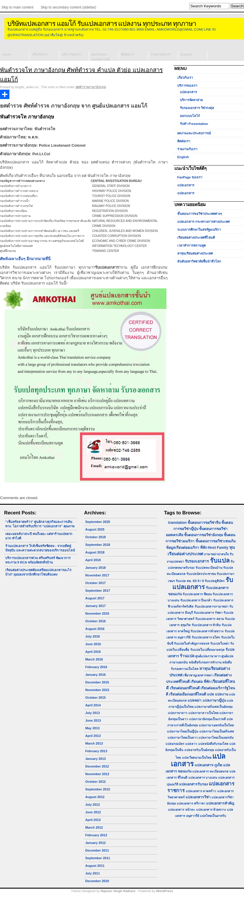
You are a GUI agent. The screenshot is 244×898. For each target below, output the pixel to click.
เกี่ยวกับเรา (40, 54)
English (186, 54)
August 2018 (94, 552)
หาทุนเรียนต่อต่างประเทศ (195, 253)
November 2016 (97, 613)
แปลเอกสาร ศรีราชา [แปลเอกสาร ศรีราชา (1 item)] (191, 803)
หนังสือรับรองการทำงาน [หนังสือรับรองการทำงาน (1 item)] (205, 662)
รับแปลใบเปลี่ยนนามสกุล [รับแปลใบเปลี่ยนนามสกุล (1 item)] (207, 649)
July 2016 (92, 636)
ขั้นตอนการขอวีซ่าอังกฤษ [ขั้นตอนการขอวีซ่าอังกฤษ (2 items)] (203, 535)
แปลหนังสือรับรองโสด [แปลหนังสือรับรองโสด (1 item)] (213, 743)
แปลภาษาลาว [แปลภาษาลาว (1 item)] (177, 713)
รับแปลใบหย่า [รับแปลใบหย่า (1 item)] (219, 643)
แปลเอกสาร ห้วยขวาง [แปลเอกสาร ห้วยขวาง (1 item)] (211, 809)
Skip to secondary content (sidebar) (68, 7)
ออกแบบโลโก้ (190, 116)
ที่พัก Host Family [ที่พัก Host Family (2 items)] (214, 548)
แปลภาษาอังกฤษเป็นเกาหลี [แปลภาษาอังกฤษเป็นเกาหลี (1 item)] (207, 719)
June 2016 (93, 644)
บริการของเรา (72, 54)
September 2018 (97, 544)
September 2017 (97, 590)
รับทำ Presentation (194, 124)
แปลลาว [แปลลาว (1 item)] (191, 743)
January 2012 (95, 843)
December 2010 (97, 881)
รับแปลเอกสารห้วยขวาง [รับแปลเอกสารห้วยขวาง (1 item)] (206, 631)
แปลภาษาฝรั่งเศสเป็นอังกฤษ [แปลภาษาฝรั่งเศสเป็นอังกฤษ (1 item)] (213, 706)
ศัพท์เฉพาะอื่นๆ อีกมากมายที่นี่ (25, 259)
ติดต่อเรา (127, 54)
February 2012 (96, 835)
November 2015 (97, 690)
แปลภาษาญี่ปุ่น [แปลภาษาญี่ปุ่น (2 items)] (214, 700)
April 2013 (93, 736)
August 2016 (94, 629)
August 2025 (94, 529)
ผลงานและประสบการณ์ (100, 57)
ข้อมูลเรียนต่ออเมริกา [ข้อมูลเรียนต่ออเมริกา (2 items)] (182, 548)
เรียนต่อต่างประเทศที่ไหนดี (196, 237)
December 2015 (97, 682)
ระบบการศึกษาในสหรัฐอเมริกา (199, 229)
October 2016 (95, 621)
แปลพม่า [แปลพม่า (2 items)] (194, 700)
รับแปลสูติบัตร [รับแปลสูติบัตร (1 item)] (215, 581)
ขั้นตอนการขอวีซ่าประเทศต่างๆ (199, 213)
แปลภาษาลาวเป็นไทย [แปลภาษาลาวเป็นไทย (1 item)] (203, 713)
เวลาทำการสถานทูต (191, 245)
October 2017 (95, 583)
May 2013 (92, 728)
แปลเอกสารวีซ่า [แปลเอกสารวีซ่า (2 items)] (197, 797)
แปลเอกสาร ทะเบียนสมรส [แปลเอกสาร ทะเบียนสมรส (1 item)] (210, 771)
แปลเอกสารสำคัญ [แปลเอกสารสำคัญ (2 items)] (220, 803)
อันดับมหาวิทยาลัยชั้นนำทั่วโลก (199, 261)
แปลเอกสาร (188, 92)
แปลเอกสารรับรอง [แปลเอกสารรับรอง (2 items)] (193, 784)
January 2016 (95, 674)
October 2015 (95, 697)
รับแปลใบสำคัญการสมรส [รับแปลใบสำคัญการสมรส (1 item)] (191, 643)
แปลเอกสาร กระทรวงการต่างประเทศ (203, 221)
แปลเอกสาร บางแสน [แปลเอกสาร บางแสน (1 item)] (202, 777)
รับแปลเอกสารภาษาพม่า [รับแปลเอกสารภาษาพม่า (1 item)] (211, 606)
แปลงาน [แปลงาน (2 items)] (221, 694)
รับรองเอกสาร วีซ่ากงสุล (197, 108)
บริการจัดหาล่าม (191, 100)
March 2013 (94, 743)
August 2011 (94, 865)
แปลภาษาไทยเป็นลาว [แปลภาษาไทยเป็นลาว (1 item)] (183, 737)
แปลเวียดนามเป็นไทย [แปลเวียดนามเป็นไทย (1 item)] (196, 757)
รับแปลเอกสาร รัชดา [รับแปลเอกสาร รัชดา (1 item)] (208, 612)
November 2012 (97, 774)
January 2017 (95, 606)
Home (6, 54)
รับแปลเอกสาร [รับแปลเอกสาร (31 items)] (202, 583)
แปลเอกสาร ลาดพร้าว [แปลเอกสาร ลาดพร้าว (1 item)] (201, 791)
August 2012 (94, 797)
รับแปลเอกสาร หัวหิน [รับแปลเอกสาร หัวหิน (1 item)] (206, 625)
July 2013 (92, 713)
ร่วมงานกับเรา (161, 54)
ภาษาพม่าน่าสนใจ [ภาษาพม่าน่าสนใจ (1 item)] (216, 554)
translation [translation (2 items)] (177, 523)
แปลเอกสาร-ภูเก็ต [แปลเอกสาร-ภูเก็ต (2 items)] (208, 765)
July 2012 (92, 804)
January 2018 (95, 567)
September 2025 (97, 522)
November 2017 (97, 575)
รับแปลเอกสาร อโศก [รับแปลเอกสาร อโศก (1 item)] (206, 637)
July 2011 (92, 873)
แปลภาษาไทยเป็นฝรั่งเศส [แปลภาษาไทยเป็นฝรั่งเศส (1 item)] (216, 731)
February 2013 (96, 751)
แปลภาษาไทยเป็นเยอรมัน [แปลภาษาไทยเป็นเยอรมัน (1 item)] (215, 737)
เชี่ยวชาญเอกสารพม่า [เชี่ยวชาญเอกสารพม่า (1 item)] (198, 675)
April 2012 (93, 820)
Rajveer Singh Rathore (118, 891)
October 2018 (95, 537)
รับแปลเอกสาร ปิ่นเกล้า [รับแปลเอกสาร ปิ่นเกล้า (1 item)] (196, 600)
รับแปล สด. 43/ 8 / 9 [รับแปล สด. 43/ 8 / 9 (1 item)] (190, 581)
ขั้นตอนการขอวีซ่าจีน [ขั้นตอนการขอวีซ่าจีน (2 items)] (204, 523)
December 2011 (97, 850)
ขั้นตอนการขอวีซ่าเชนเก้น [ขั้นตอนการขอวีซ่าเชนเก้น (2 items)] (215, 541)
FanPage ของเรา (189, 177)
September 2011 (97, 858)
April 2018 (93, 560)
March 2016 (94, 659)
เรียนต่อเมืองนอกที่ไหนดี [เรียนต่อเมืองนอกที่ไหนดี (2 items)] (187, 694)
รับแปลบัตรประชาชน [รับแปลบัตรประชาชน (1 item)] (201, 574)
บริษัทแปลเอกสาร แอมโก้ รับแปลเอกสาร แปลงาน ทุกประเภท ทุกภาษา (101, 23)
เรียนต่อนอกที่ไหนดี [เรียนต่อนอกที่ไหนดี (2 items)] (185, 688)
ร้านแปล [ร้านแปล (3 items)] (187, 656)
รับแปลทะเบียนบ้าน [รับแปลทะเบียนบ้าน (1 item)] (208, 567)
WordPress (164, 891)
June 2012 (93, 812)
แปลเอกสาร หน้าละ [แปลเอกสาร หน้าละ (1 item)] (181, 809)
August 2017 (94, 598)
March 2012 (94, 827)
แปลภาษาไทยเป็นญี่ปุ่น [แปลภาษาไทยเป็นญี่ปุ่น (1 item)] (182, 731)
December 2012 (97, 766)
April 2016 (93, 651)
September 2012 (97, 789)
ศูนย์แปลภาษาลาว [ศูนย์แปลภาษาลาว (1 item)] (207, 656)
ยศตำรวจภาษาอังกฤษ (91, 87)
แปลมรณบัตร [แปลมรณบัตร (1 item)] (175, 743)
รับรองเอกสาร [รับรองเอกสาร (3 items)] (197, 561)
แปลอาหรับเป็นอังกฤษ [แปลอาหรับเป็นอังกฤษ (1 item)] (199, 750)
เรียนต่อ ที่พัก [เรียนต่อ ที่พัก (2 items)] (200, 682)
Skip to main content (17, 7)
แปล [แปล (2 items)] (210, 694)
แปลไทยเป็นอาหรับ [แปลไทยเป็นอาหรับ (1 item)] (213, 815)
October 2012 (95, 781)
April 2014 (93, 705)
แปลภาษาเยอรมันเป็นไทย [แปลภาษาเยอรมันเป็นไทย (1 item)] (216, 725)
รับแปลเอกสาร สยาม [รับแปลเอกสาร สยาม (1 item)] (209, 619)
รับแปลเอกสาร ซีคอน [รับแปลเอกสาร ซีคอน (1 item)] (197, 594)
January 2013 (95, 758)
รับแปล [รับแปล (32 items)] (220, 560)
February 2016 (96, 667)
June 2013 (93, 720)
